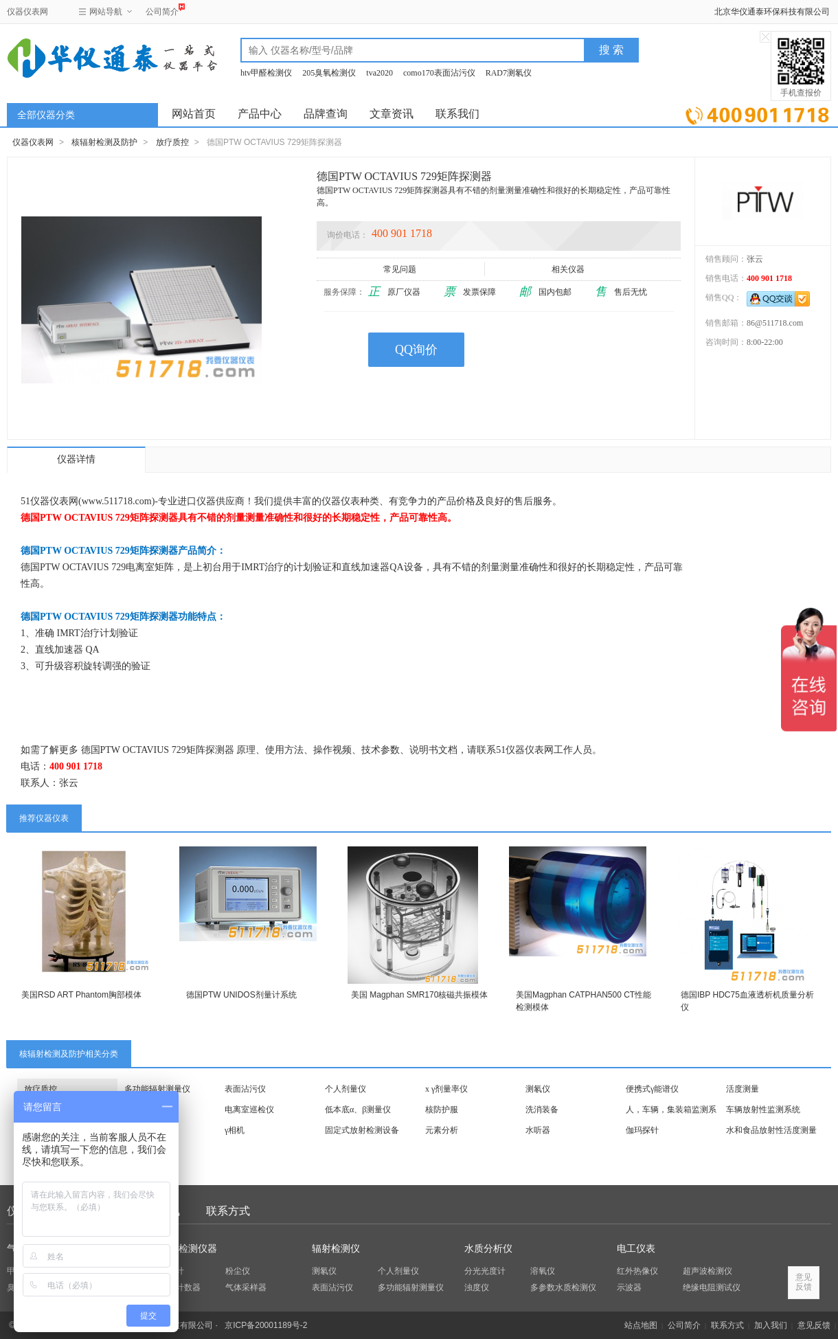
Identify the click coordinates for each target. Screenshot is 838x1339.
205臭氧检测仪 (329, 73)
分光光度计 (485, 1271)
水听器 (537, 1130)
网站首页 (194, 114)
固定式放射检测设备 (362, 1130)
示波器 (629, 1287)
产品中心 (260, 114)
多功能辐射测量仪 (157, 1089)
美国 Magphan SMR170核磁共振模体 (419, 995)
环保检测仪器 (188, 1249)
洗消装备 (541, 1109)
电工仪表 (636, 1249)
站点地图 (640, 1325)
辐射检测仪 (336, 1249)
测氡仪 (537, 1089)
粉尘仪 (237, 1271)
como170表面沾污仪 (439, 73)
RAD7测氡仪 (509, 73)
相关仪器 (569, 269)
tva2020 (379, 73)
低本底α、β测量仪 (358, 1109)
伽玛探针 (642, 1130)
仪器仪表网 (27, 11)
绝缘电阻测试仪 (711, 1287)
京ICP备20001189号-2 (266, 1325)
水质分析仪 (488, 1249)
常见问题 (400, 269)
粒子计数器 (180, 1287)
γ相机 (235, 1130)
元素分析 (441, 1130)
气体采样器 (246, 1287)
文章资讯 (392, 114)
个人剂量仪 (345, 1089)
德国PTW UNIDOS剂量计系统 (241, 995)
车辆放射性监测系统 (763, 1109)
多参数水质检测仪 (563, 1287)
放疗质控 (172, 142)
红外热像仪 (637, 1271)
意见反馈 (813, 1325)
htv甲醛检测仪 (266, 73)
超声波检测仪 (707, 1271)
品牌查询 (326, 114)
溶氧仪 (542, 1271)
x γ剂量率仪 (446, 1089)
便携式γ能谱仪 (652, 1089)
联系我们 (457, 114)
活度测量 (742, 1089)
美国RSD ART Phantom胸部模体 (81, 995)
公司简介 (162, 9)
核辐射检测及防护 (104, 142)
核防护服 (441, 1109)
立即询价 (757, 113)
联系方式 (228, 1211)
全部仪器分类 (46, 115)
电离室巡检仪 (249, 1109)
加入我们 (770, 1325)
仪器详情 (76, 459)
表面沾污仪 (245, 1089)
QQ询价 (416, 350)
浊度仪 (476, 1287)
